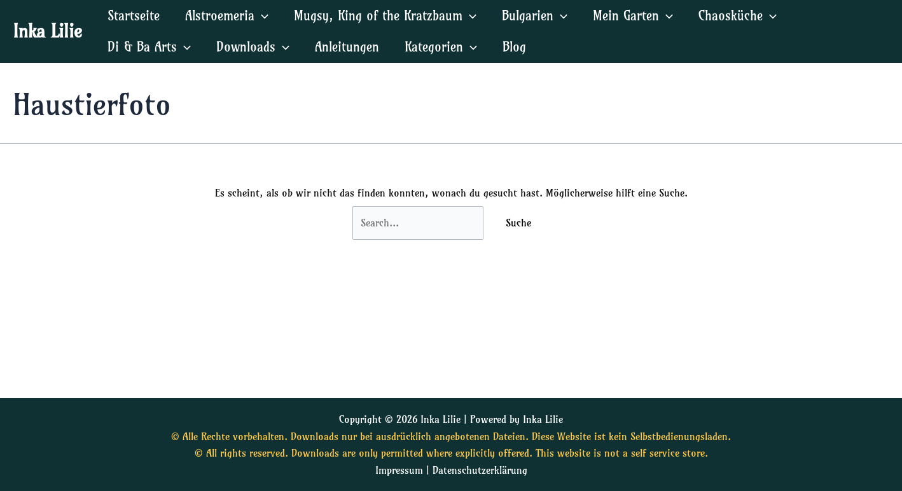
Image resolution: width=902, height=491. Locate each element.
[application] (261, 15)
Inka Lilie (47, 31)
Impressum (399, 470)
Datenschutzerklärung (480, 470)
